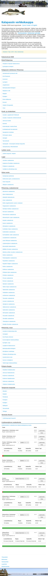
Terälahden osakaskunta (9, 292)
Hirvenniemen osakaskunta (9, 214)
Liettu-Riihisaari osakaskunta (10, 240)
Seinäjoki (5, 138)
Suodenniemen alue (7, 357)
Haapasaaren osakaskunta (9, 206)
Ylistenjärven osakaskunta (9, 321)
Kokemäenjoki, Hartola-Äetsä (10, 126)
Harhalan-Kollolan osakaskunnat (10, 208)
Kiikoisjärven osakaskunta (9, 226)
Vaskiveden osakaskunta (9, 309)
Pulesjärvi (5, 399)
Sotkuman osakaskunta (8, 381)
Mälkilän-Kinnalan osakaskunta (10, 249)
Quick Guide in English (29, 25)
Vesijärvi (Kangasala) (8, 105)
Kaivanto (5, 123)
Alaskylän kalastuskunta (8, 197)
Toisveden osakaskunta (8, 298)
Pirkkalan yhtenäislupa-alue (9, 354)
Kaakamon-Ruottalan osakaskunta (11, 163)
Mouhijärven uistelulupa (8, 351)
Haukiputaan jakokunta (8, 176)
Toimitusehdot (5, 561)
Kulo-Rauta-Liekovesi (8, 337)
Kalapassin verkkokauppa (17, 22)
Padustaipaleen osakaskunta (10, 257)
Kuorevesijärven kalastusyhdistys (11, 339)
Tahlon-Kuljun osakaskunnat (9, 286)
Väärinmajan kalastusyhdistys (10, 363)
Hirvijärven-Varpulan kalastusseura (11, 63)
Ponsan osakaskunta (8, 278)
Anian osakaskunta (7, 200)
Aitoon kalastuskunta (8, 194)
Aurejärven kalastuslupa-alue (10, 331)
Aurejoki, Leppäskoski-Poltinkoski (11, 115)
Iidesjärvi (5, 391)
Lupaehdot (4, 564)
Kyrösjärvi (5, 82)
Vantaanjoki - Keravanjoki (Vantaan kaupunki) (14, 143)
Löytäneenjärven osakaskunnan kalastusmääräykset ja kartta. (17, 425)
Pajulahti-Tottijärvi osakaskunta (10, 263)
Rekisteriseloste (5, 566)
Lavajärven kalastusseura (9, 345)
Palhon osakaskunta (7, 266)
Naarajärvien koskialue (8, 132)
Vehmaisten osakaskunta (9, 312)
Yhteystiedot (5, 557)
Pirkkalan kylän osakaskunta (9, 272)
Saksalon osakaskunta (8, 283)
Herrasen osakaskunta (8, 211)
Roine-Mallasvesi (7, 99)
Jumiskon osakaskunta (8, 160)
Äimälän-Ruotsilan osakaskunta (10, 324)
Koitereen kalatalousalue (9, 378)
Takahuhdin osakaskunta (9, 289)
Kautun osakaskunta (8, 223)
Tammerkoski (6, 141)
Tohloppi (5, 411)
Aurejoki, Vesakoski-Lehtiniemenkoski (12, 117)
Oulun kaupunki (6, 181)
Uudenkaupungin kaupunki (9, 418)
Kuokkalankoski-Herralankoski (10, 129)
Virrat (4, 108)
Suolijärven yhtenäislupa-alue (10, 169)
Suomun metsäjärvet (8, 360)
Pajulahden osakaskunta (9, 260)
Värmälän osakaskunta (8, 318)
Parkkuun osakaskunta (8, 269)
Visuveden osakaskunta (8, 315)
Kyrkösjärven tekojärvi (8, 66)
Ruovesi (5, 102)
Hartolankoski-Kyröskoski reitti (10, 73)
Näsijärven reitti (6, 90)
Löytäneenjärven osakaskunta (10, 243)
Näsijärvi (5, 93)
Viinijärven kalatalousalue (9, 384)
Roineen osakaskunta (8, 281)
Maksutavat (4, 559)
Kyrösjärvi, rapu (6, 342)
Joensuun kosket (7, 120)
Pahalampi (5, 397)
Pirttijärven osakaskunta (8, 166)
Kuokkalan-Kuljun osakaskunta (10, 229)
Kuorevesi (5, 79)
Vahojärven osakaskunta (9, 304)
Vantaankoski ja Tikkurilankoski (10, 146)
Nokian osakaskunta (7, 255)
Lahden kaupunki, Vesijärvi (9, 153)
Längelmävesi (6, 85)
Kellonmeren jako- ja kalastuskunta (11, 178)
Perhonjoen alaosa (7, 135)
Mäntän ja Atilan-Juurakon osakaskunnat (12, 252)
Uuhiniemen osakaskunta (9, 295)
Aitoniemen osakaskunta (9, 191)
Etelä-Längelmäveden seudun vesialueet (12, 203)
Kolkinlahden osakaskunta (9, 232)
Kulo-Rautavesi (6, 76)
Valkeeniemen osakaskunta (9, 307)
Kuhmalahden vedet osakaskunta (11, 234)
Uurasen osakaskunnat (8, 301)
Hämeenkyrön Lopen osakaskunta (11, 217)
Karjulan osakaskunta (8, 220)
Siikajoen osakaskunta (8, 184)
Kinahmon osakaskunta (8, 375)
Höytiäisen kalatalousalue (9, 369)
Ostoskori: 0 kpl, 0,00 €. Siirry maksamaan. (13, 51)
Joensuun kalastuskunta (8, 372)
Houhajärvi (5, 334)
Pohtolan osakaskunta (8, 275)
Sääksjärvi (5, 405)
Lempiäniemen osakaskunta (9, 237)
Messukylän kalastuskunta (9, 246)
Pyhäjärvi (5, 96)
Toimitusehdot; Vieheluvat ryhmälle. (29, 33)
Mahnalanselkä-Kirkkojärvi (9, 87)
